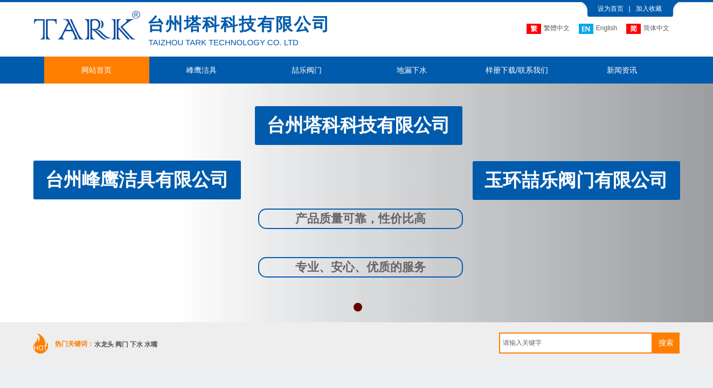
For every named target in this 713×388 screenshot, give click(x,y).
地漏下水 (412, 70)
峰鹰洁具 (201, 70)
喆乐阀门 (307, 70)
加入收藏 (649, 8)
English (598, 29)
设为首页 (611, 8)
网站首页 (96, 70)
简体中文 (647, 29)
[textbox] (576, 343)
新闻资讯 (622, 70)
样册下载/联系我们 (517, 70)
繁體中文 (548, 29)
